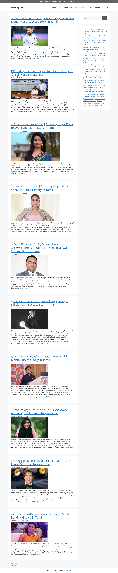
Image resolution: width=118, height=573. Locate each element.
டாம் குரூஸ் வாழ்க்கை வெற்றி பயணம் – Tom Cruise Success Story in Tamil (40, 462)
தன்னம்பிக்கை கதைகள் (85, 7)
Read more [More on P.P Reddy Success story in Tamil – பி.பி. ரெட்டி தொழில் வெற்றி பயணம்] (65, 111)
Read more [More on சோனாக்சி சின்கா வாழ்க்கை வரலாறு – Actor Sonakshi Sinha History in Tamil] (68, 231)
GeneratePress (68, 570)
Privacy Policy (62, 1)
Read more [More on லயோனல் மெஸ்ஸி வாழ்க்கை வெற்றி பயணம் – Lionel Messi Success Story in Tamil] (35, 58)
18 (12, 565)
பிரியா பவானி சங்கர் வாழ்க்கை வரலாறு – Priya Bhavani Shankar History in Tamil (42, 126)
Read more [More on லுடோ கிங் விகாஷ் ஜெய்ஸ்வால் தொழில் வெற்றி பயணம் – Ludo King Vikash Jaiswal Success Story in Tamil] (24, 288)
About (41, 1)
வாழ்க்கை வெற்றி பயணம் (69, 7)
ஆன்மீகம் (105, 7)
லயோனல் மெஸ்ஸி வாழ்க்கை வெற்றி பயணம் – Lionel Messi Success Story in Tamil (42, 19)
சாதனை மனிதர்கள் (55, 7)
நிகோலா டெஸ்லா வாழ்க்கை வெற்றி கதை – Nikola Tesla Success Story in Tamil (39, 302)
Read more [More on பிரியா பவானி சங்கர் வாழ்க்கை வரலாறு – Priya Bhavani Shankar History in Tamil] (21, 173)
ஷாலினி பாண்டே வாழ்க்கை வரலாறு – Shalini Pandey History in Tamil (41, 515)
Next (16, 565)
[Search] (104, 18)
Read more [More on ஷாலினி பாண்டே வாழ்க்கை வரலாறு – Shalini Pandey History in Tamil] (37, 554)
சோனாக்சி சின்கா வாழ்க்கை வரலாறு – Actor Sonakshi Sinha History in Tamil (39, 188)
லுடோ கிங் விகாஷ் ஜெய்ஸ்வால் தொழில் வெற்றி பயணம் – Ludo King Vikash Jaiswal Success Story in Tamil (39, 247)
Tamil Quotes (17, 7)
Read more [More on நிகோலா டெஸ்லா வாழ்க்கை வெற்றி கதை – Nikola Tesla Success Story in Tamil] (44, 343)
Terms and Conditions (72, 1)
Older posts (13, 563)
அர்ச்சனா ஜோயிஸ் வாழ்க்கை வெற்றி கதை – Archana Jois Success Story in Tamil (40, 411)
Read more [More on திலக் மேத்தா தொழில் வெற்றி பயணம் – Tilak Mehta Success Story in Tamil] (48, 397)
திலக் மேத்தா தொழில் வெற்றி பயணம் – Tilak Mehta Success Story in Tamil (40, 358)
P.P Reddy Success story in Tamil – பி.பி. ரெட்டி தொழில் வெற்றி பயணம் (42, 72)
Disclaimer (54, 1)
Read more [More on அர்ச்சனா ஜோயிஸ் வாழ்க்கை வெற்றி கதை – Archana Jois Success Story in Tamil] (69, 448)
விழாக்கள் (97, 7)
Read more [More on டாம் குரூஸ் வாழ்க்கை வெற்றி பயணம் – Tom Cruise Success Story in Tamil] (46, 501)
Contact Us (47, 1)
